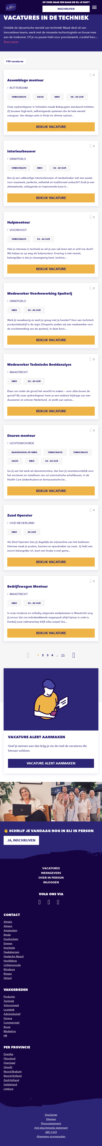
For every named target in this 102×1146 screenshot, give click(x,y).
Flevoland (9, 1058)
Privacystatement (51, 1123)
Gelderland (10, 1084)
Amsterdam (10, 930)
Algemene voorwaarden (51, 1136)
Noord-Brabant (13, 1071)
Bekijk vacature (51, 127)
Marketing (10, 1031)
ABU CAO (51, 1132)
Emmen (8, 943)
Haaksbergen (11, 952)
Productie (9, 996)
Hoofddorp (10, 960)
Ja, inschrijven (21, 840)
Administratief (12, 1014)
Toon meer (11, 41)
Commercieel (11, 1022)
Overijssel (9, 1062)
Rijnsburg (9, 969)
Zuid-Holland (11, 1080)
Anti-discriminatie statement (51, 1127)
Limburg (8, 1088)
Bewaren (94, 75)
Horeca (8, 1018)
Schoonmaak (11, 1005)
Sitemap (51, 1119)
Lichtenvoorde (12, 965)
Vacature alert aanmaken (51, 763)
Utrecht (8, 1067)
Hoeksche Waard (14, 956)
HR (5, 1035)
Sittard (8, 978)
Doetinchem (11, 939)
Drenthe (8, 1054)
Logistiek (9, 1009)
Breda (7, 934)
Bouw (7, 1027)
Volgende (74, 655)
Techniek (9, 1001)
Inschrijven (66, 8)
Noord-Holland (13, 1075)
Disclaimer (51, 1114)
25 (63, 655)
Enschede (9, 947)
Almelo (8, 921)
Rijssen (8, 973)
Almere (8, 926)
